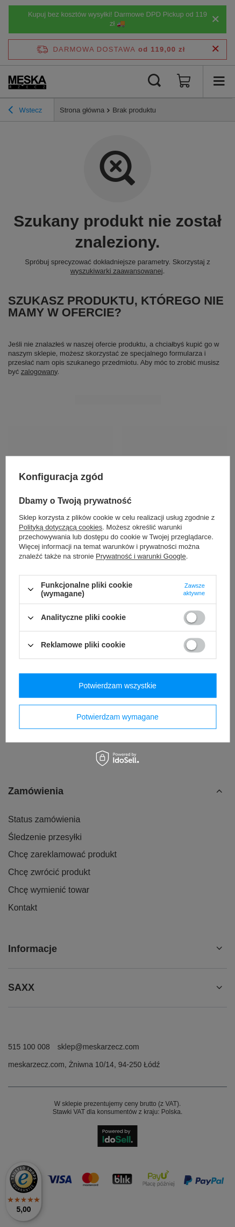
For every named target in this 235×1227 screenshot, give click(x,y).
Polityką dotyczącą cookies (60, 527)
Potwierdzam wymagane (117, 717)
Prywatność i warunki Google (141, 556)
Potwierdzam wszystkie (117, 685)
